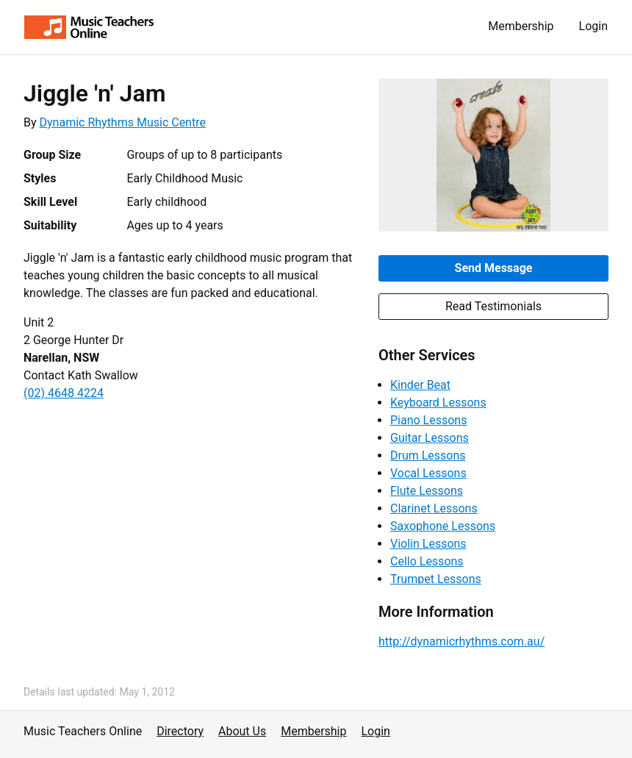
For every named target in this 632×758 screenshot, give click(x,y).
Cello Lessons (427, 561)
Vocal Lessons (428, 473)
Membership (520, 26)
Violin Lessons (428, 544)
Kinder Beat (420, 385)
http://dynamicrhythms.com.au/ (461, 641)
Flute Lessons (426, 491)
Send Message (494, 268)
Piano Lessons (428, 420)
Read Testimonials (493, 306)
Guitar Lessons (429, 438)
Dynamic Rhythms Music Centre (123, 122)
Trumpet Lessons (435, 579)
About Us (242, 731)
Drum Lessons (428, 455)
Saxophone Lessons (442, 526)
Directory (180, 731)
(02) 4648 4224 (64, 393)
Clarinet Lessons (434, 508)
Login (593, 26)
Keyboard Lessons (438, 403)
